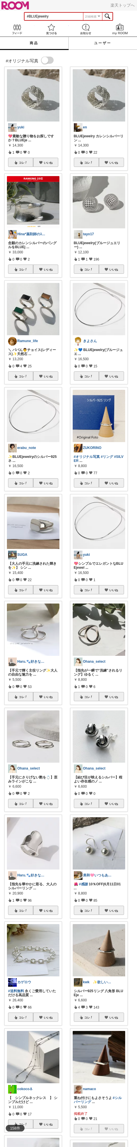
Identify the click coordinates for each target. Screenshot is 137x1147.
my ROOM (120, 29)
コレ (23, 162)
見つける (51, 29)
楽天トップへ (122, 5)
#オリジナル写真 (87, 457)
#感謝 (83, 884)
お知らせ (86, 29)
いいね (48, 162)
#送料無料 (16, 991)
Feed (17, 29)
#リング (107, 457)
